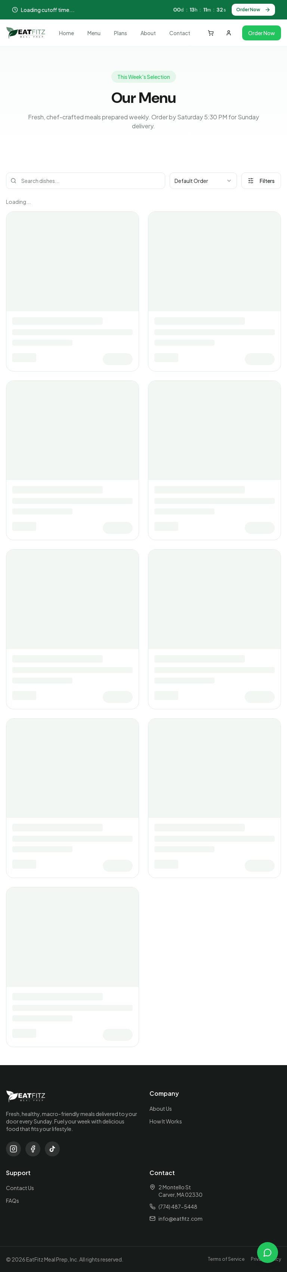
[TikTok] (52, 1148)
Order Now (253, 10)
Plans (120, 33)
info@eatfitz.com (180, 1218)
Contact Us (20, 1187)
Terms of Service (226, 1259)
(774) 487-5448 (177, 1206)
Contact (179, 33)
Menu (94, 33)
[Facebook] (32, 1148)
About (148, 33)
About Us (160, 1108)
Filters (261, 180)
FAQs (12, 1200)
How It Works (165, 1121)
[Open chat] (267, 1252)
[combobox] (203, 180)
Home (66, 33)
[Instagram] (13, 1148)
